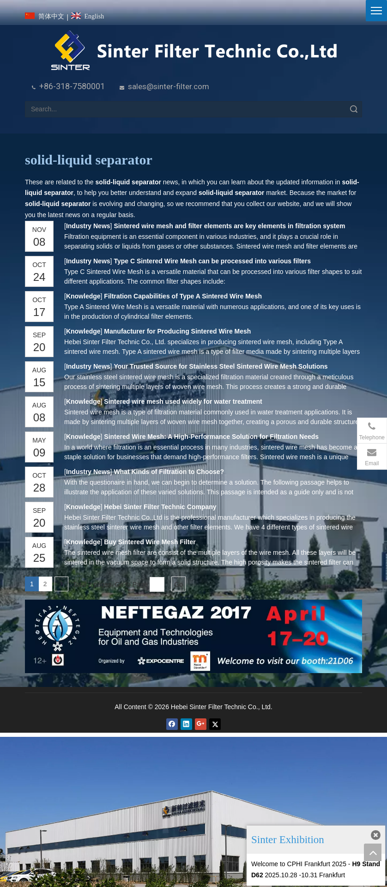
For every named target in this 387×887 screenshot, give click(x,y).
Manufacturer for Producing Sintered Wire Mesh (177, 331)
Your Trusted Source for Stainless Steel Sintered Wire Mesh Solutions (220, 366)
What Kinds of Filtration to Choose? (169, 471)
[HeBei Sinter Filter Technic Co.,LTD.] (193, 51)
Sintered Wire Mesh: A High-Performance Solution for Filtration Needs (211, 436)
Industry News (88, 226)
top (372, 852)
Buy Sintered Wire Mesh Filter (149, 542)
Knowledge (83, 296)
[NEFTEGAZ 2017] (193, 637)
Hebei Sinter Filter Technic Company (160, 506)
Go (178, 584)
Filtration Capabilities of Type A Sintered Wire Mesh (183, 296)
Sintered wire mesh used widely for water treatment (183, 401)
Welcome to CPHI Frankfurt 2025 (298, 864)
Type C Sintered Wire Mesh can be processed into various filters (212, 261)
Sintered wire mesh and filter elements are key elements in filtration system (229, 226)
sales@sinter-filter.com (168, 86)
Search (354, 109)
